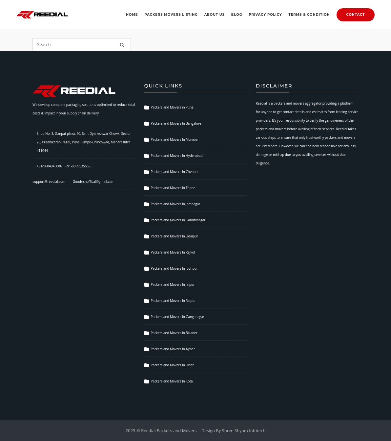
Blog (236, 14)
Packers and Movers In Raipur (173, 300)
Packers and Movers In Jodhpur (174, 268)
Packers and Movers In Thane (173, 187)
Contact (355, 14)
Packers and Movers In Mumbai (174, 139)
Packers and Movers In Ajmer (173, 349)
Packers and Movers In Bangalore (176, 123)
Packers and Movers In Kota (172, 381)
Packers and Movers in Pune (172, 107)
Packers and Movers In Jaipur (173, 284)
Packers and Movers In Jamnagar (175, 204)
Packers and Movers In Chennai (174, 171)
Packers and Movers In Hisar (172, 365)
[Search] (122, 44)
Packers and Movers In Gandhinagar (178, 220)
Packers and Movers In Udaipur (174, 236)
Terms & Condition (309, 14)
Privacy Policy (265, 14)
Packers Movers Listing (170, 14)
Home (132, 14)
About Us (214, 14)
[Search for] (81, 44)
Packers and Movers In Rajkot (173, 252)
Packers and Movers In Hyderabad (177, 155)
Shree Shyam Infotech (244, 430)
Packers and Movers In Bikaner (174, 333)
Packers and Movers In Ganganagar (177, 316)
